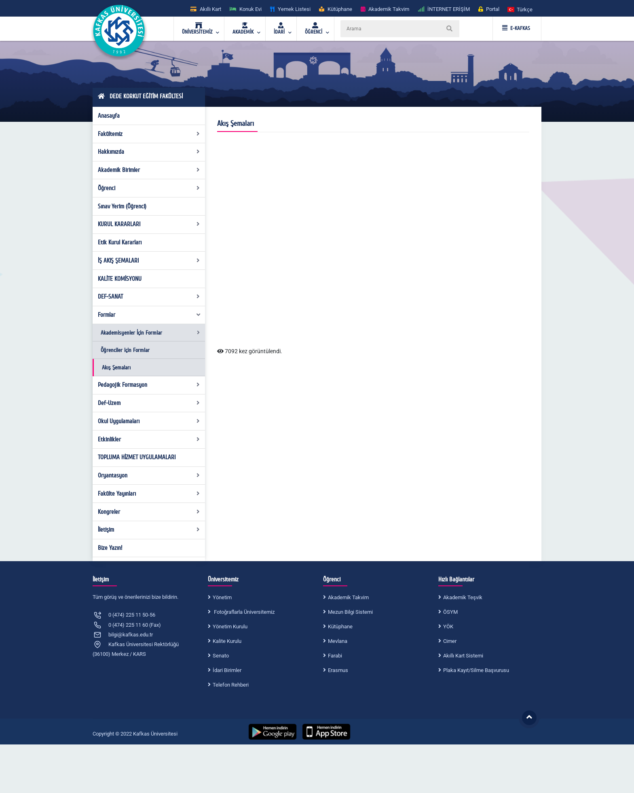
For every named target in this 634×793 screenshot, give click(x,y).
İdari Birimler (227, 670)
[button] (520, 9)
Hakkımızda (149, 151)
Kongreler (149, 511)
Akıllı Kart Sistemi (463, 656)
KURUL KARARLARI (149, 224)
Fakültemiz (149, 134)
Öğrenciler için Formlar (125, 350)
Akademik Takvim (348, 597)
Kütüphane (340, 626)
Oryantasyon (149, 475)
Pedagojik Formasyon (149, 384)
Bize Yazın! (110, 547)
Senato (221, 656)
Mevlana (337, 641)
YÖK (448, 626)
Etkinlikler (149, 439)
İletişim (149, 529)
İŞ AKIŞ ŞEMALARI (149, 260)
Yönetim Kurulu (230, 626)
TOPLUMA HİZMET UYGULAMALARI (136, 457)
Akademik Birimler (149, 170)
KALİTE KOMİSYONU (120, 278)
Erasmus (338, 670)
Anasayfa (109, 115)
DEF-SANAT (149, 296)
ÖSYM (450, 612)
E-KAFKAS (516, 28)
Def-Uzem (149, 403)
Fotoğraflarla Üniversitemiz (244, 612)
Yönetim (222, 597)
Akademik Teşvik (462, 597)
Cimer (449, 641)
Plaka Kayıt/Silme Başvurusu (476, 670)
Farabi (335, 656)
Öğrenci (149, 188)
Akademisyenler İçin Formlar (150, 332)
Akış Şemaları (116, 367)
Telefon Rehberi (231, 685)
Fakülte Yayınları (149, 493)
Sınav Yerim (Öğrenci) (122, 206)
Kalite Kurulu (227, 641)
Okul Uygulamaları (149, 421)
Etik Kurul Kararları (120, 242)
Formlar (149, 314)
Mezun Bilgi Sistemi (350, 612)
